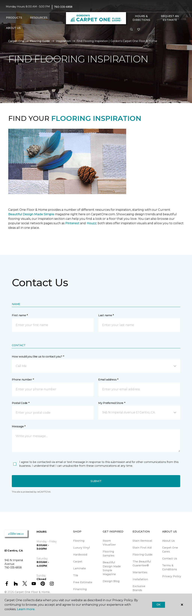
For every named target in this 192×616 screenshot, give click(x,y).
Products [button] (14, 17)
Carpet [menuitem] (77, 561)
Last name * (106, 315)
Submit (96, 481)
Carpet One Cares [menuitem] (170, 549)
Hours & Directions (141, 18)
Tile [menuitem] (75, 575)
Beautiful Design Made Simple (31, 214)
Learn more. (26, 609)
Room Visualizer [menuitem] (109, 542)
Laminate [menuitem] (79, 568)
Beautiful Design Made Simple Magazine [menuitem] (112, 568)
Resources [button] (38, 17)
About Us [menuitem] (168, 540)
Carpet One (16, 41)
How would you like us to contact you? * (38, 356)
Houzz (91, 223)
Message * (18, 426)
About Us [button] (13, 28)
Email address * (108, 379)
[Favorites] (138, 29)
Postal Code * (20, 403)
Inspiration (63, 41)
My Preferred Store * (111, 403)
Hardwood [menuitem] (80, 554)
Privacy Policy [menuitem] (171, 576)
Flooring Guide (40, 41)
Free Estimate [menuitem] (82, 582)
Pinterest (72, 223)
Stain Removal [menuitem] (142, 540)
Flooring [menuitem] (78, 540)
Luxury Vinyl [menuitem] (81, 547)
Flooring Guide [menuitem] (142, 554)
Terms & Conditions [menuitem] (169, 567)
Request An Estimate (170, 18)
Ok (158, 604)
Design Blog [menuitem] (111, 581)
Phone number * (23, 379)
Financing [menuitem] (80, 589)
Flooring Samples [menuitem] (108, 553)
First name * (20, 315)
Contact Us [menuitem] (169, 558)
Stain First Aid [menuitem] (142, 547)
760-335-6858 (63, 6)
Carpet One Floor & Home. (32, 592)
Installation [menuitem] (140, 579)
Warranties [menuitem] (140, 572)
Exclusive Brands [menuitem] (139, 588)
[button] (131, 29)
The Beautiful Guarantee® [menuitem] (142, 563)
